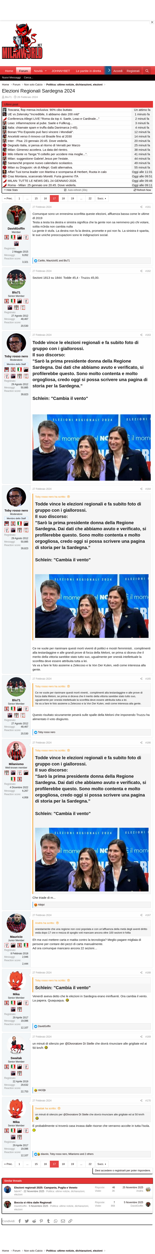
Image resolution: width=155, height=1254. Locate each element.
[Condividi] (141, 207)
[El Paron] (19, 237)
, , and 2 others (67, 1154)
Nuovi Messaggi (11, 77)
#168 (148, 972)
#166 (148, 742)
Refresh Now (142, 190)
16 (45, 198)
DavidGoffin (16, 228)
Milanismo (16, 764)
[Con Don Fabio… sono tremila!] (16, 243)
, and (54, 260)
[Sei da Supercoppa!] (16, 307)
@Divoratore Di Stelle (79, 1043)
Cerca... (28, 77)
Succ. (100, 198)
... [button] (27, 198)
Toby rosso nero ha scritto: (50, 496)
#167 (148, 915)
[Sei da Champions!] (26, 237)
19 (72, 198)
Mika (16, 994)
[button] (46, 71)
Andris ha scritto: (45, 922)
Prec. (9, 198)
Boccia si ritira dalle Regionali (33, 1202)
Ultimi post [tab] (11, 104)
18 (63, 198)
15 (36, 198)
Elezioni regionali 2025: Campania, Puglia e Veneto (46, 1187)
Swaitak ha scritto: (46, 1108)
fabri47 (18, 1191)
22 (90, 198)
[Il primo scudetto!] (13, 237)
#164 (148, 489)
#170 (148, 1100)
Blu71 (8, 97)
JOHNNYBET (61, 71)
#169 (148, 1036)
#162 (148, 271)
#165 (148, 678)
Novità (38, 71)
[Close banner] (152, 22)
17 (54, 198)
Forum (23, 71)
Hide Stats (11, 190)
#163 (148, 335)
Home (9, 71)
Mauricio (16, 936)
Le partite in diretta (88, 71)
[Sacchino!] (6, 369)
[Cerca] (147, 71)
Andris (139, 1191)
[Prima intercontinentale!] (23, 307)
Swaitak (16, 1058)
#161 (148, 207)
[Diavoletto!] (6, 237)
